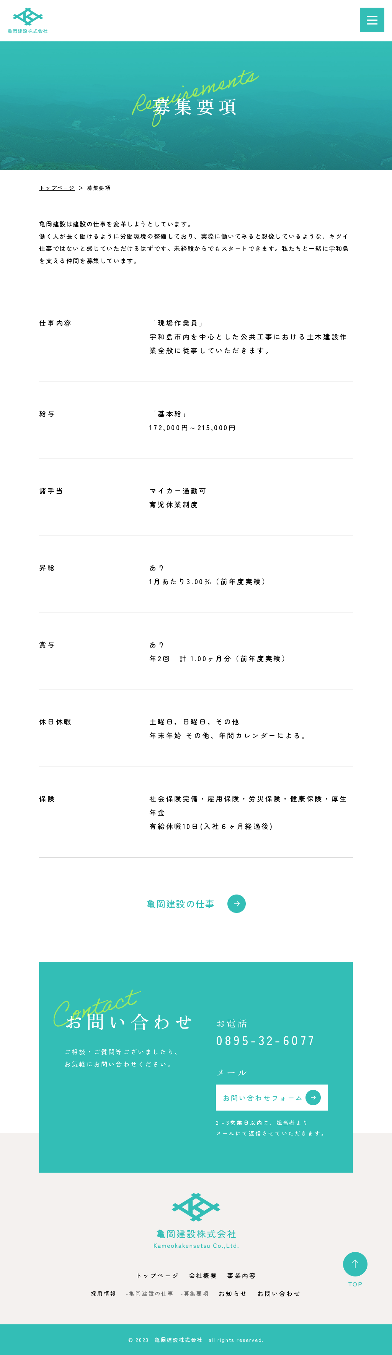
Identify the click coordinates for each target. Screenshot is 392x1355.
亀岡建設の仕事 (180, 903)
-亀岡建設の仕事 (150, 1293)
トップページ (57, 188)
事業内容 (242, 1275)
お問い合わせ (279, 1293)
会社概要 (203, 1275)
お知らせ (233, 1293)
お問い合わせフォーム (263, 1098)
